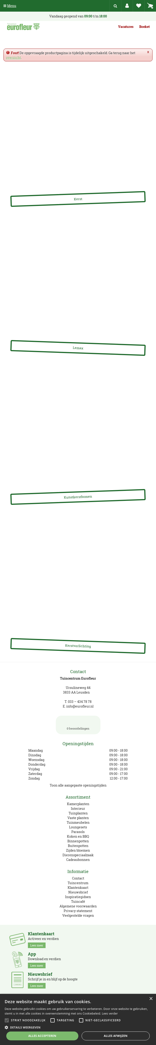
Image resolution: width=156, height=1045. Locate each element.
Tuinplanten (78, 813)
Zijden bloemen (78, 850)
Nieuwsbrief (78, 892)
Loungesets (78, 827)
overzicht (13, 57)
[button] (78, 1027)
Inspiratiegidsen (78, 897)
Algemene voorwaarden (78, 906)
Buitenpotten (78, 845)
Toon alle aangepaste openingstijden (78, 785)
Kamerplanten (78, 804)
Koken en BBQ (78, 836)
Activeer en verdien (43, 939)
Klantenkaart (78, 887)
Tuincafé (78, 901)
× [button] (151, 999)
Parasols (78, 832)
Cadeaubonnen (78, 859)
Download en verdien (44, 960)
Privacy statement (78, 911)
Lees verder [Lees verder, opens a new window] (110, 1013)
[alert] (78, 1019)
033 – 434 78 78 (80, 701)
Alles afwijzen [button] (116, 1036)
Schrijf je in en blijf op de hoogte (53, 980)
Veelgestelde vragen (78, 915)
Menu (9, 5)
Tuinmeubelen (78, 822)
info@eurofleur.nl (79, 706)
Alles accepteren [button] (42, 1036)
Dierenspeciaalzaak (78, 855)
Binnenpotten (78, 841)
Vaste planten (78, 818)
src (115, 6)
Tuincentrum (78, 883)
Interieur (78, 808)
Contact (78, 878)
